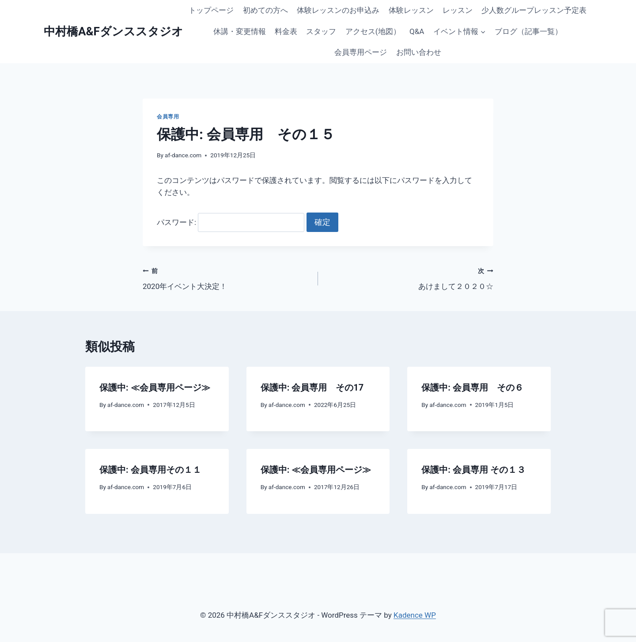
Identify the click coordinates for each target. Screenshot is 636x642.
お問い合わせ (418, 52)
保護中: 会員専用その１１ (150, 469)
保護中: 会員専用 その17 (312, 387)
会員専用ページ (360, 52)
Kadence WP (415, 615)
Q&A (416, 31)
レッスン (458, 10)
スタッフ (321, 31)
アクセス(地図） (373, 31)
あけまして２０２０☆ (409, 278)
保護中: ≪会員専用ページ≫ (154, 387)
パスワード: (230, 222)
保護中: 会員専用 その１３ (473, 469)
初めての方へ (265, 10)
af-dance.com (183, 155)
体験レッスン (411, 10)
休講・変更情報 (239, 31)
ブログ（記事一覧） (528, 31)
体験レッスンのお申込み (338, 10)
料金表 (286, 31)
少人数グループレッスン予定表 (534, 10)
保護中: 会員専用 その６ (472, 387)
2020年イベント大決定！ (226, 278)
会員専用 (168, 117)
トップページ (211, 10)
